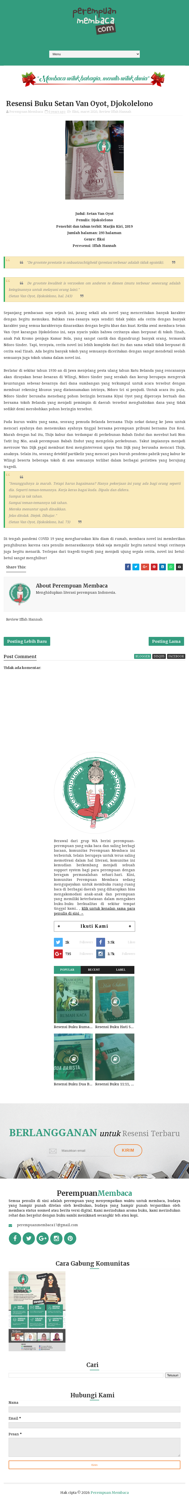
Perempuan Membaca (110, 1492)
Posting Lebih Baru (27, 641)
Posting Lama (166, 641)
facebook (176, 656)
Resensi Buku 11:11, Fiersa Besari (114, 1084)
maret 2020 (88, 111)
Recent (94, 969)
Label (121, 969)
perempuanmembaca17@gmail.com (47, 1225)
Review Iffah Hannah (115, 111)
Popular (67, 969)
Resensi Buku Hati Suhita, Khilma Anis (114, 1027)
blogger (142, 656)
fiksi (75, 111)
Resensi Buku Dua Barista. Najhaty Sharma (73, 1084)
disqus (159, 656)
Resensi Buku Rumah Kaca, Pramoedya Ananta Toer (73, 1027)
